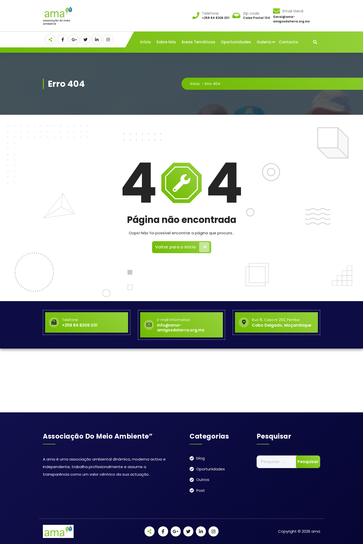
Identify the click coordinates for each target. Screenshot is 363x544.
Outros (202, 479)
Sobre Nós (166, 42)
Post (200, 490)
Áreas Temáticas (198, 42)
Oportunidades (236, 42)
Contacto (288, 42)
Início (145, 42)
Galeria (264, 42)
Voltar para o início (182, 247)
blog (200, 458)
